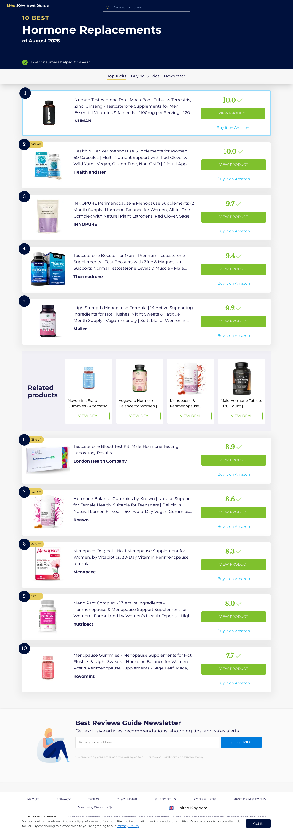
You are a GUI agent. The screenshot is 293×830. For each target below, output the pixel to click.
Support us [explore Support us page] (165, 799)
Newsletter (174, 76)
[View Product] (146, 113)
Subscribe (241, 742)
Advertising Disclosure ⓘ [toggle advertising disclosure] (94, 807)
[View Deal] (88, 391)
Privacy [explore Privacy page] (63, 799)
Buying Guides (145, 76)
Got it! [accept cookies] (258, 823)
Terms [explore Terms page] (93, 799)
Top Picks (116, 76)
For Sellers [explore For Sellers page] (205, 799)
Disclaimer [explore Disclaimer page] (127, 799)
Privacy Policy (128, 826)
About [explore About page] (33, 799)
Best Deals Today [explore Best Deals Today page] (249, 799)
